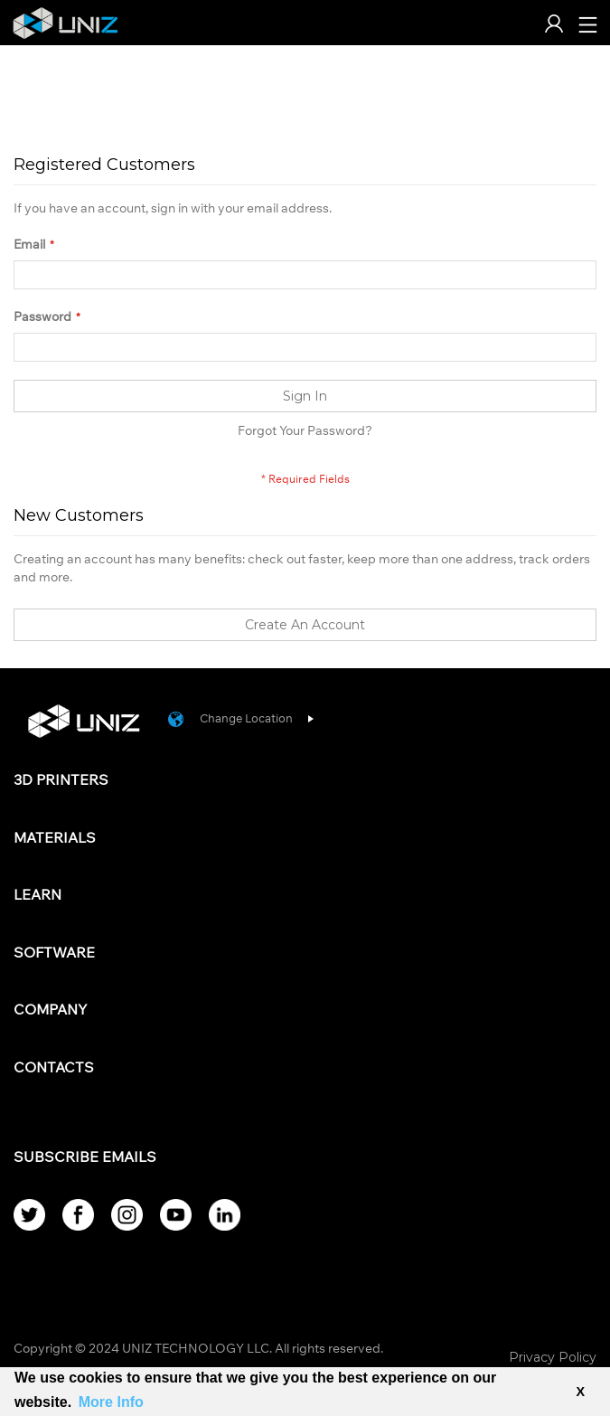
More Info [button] (111, 1402)
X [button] (580, 1391)
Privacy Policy (552, 1357)
